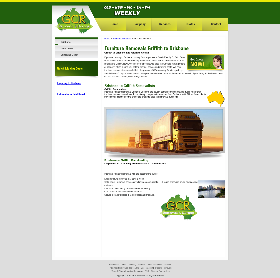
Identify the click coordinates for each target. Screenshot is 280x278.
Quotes (190, 24)
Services (165, 24)
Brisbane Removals (121, 38)
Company (140, 24)
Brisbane (66, 42)
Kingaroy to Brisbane (69, 83)
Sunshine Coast (69, 54)
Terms (114, 271)
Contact (216, 24)
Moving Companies (135, 271)
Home (114, 24)
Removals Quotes (154, 265)
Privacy (122, 271)
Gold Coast (67, 48)
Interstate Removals (118, 268)
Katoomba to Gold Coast (71, 94)
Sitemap (154, 271)
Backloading (134, 268)
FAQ (147, 271)
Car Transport (147, 268)
